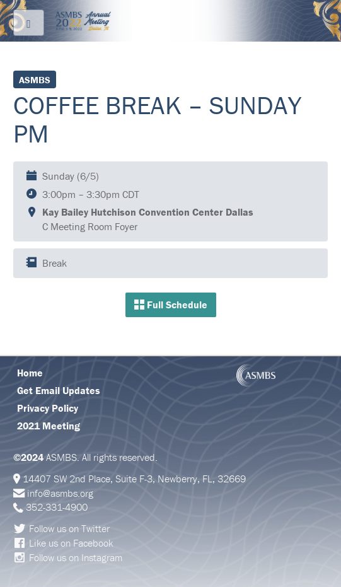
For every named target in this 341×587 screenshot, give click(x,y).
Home (30, 372)
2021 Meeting (48, 425)
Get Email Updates (58, 390)
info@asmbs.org (60, 493)
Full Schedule (170, 304)
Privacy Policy (47, 408)
